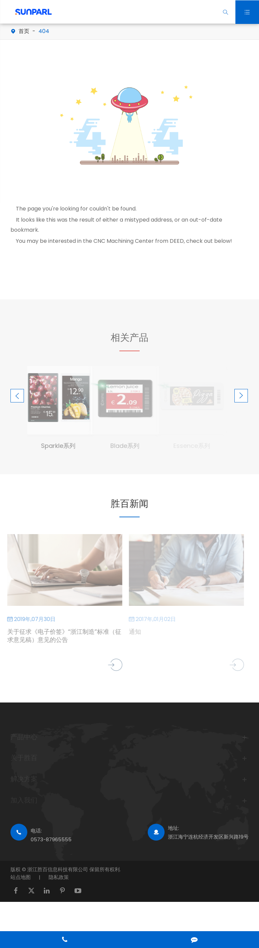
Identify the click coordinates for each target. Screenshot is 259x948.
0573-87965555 (51, 839)
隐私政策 (59, 877)
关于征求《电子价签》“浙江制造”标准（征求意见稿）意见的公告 (62, 636)
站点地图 (20, 877)
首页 (24, 31)
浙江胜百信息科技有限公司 (58, 869)
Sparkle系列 (56, 446)
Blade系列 (123, 446)
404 (43, 31)
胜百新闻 (129, 503)
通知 (133, 632)
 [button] (17, 395)
